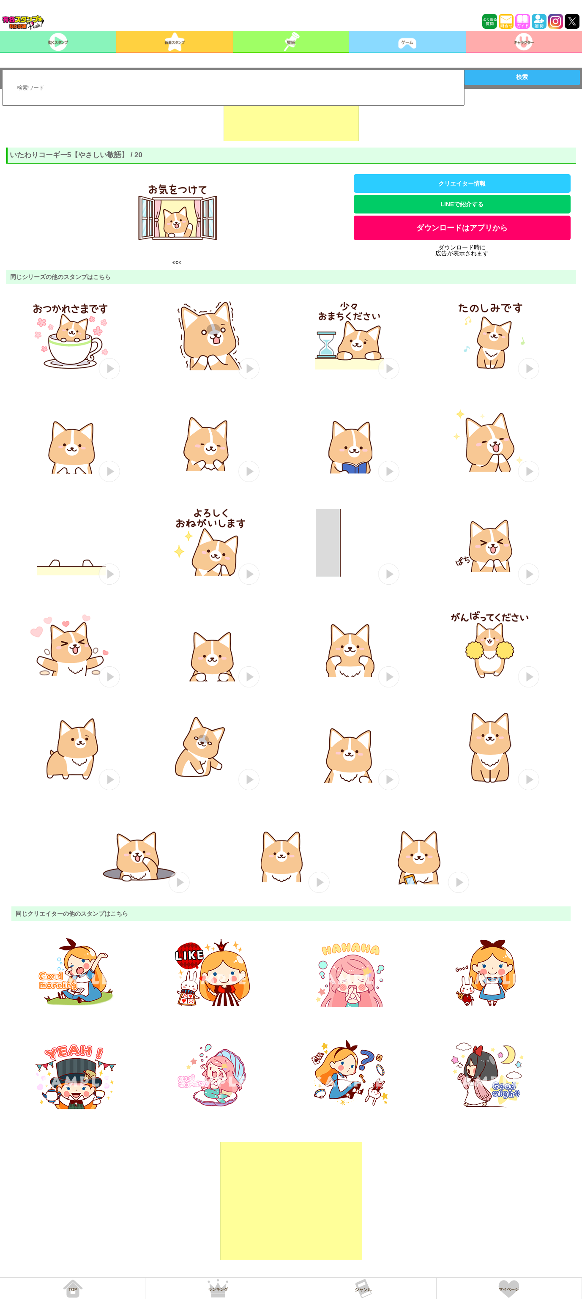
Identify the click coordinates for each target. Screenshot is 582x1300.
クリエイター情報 (462, 183)
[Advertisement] (291, 120)
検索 (522, 77)
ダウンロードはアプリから (462, 228)
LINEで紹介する (462, 204)
